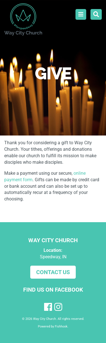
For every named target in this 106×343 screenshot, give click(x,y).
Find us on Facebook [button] (53, 289)
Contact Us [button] (53, 272)
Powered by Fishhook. (53, 326)
